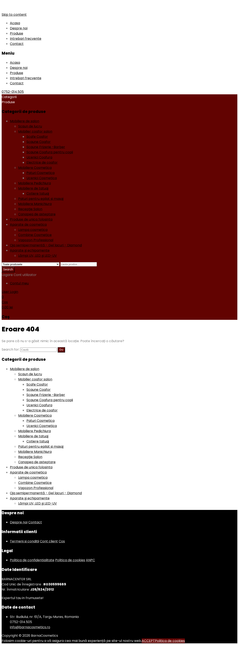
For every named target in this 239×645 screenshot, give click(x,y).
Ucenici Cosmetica (41, 178)
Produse (16, 33)
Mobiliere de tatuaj (33, 188)
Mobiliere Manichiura (35, 203)
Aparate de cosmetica (28, 224)
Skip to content (14, 14)
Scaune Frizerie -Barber (45, 147)
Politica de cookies (70, 560)
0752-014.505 (13, 91)
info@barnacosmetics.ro (30, 627)
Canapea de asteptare (37, 214)
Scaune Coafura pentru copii (49, 152)
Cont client (49, 541)
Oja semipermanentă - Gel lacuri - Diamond (46, 245)
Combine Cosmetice (35, 235)
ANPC (90, 560)
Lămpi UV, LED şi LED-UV (37, 255)
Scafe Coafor (37, 136)
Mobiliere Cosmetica (35, 167)
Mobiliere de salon (24, 121)
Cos (62, 541)
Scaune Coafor (38, 141)
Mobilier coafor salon (35, 131)
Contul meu (19, 283)
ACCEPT (148, 640)
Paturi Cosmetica (40, 172)
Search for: (10, 349)
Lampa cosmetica (33, 229)
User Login (10, 291)
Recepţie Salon (30, 209)
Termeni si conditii (24, 541)
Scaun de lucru (30, 126)
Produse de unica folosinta (31, 219)
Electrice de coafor (42, 162)
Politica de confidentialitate (32, 560)
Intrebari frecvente (25, 38)
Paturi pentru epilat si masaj (40, 198)
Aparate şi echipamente (30, 250)
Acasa (15, 23)
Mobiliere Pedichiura (34, 183)
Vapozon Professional (35, 240)
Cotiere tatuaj (37, 193)
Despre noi (18, 28)
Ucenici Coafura (39, 157)
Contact (17, 43)
